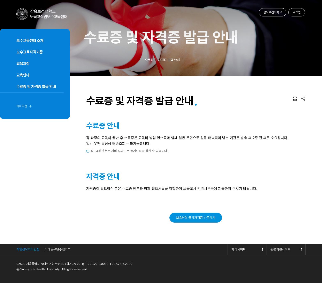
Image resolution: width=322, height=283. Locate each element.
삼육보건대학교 (272, 12)
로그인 (297, 12)
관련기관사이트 (280, 249)
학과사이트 (238, 249)
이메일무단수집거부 (58, 249)
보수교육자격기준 (29, 52)
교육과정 (23, 63)
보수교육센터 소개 (30, 40)
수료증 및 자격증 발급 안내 (36, 86)
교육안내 (23, 75)
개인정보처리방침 (27, 249)
